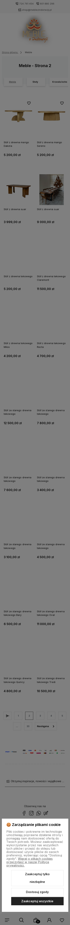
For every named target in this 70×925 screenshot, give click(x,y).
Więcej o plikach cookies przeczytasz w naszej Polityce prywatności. (29, 862)
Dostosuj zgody (37, 892)
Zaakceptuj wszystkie (37, 901)
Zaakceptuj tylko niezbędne (37, 878)
